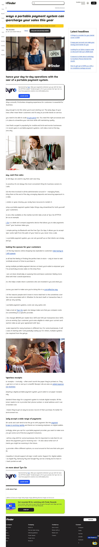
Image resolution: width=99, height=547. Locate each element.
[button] (3, 3)
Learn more (15, 99)
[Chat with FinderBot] (94, 543)
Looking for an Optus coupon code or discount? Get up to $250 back (82, 52)
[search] (52, 3)
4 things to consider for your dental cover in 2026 (82, 37)
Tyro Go (10, 224)
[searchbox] (51, 3)
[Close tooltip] (98, 536)
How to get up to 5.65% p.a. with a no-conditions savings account (83, 69)
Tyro (33, 87)
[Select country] (91, 528)
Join (93, 3)
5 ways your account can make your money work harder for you (83, 44)
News (14, 8)
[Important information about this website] (62, 8)
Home (9, 8)
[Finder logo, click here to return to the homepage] (17, 3)
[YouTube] (87, 543)
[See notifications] (88, 3)
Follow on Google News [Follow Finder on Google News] (46, 31)
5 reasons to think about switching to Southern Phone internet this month (82, 61)
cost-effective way (55, 294)
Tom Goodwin (15, 30)
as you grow (36, 121)
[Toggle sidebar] (6, 11)
